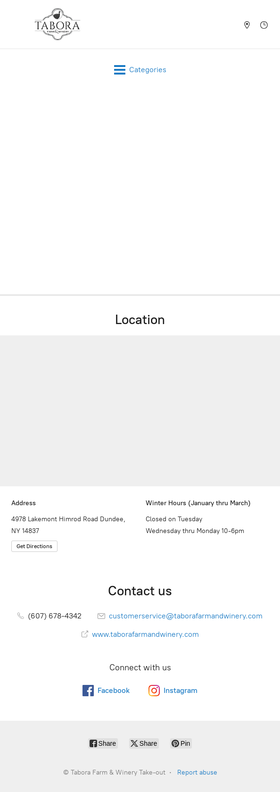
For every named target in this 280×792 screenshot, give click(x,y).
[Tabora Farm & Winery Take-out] (57, 24)
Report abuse (197, 772)
